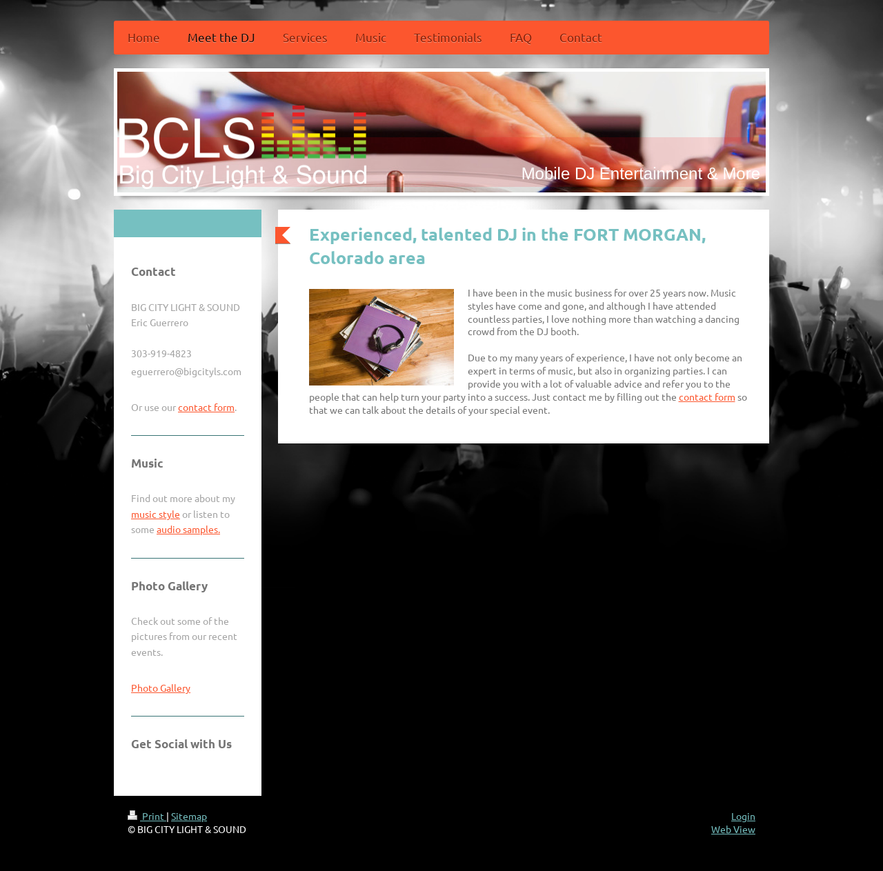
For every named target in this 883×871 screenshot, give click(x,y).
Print (147, 816)
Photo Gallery (160, 687)
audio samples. (188, 529)
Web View (733, 829)
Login (743, 816)
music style (155, 514)
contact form (707, 396)
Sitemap (189, 816)
